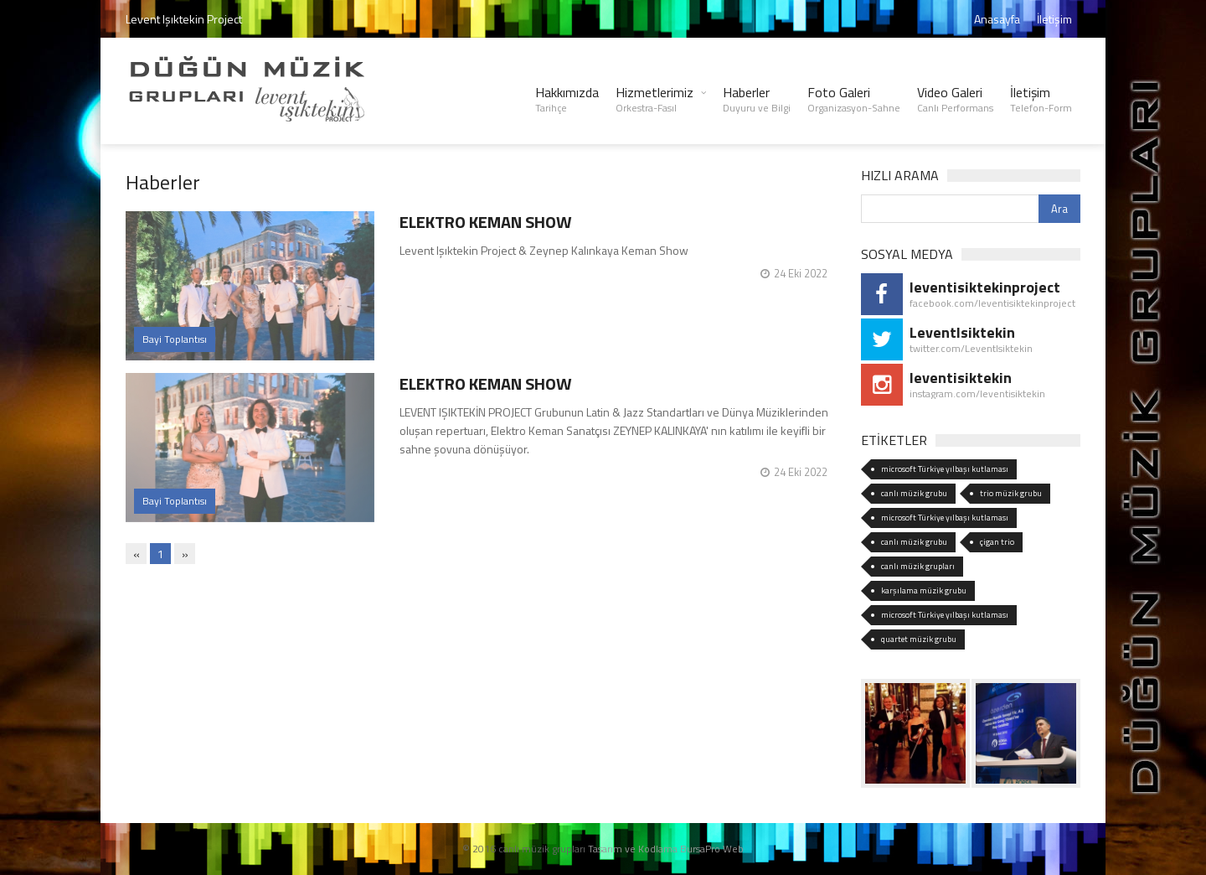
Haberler (757, 99)
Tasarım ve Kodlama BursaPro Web (666, 849)
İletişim (1054, 19)
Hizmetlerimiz (654, 99)
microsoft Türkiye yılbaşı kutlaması (944, 469)
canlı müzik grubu (914, 493)
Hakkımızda (567, 99)
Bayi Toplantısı (174, 339)
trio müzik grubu (1011, 493)
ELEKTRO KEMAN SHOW (485, 222)
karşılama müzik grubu (923, 590)
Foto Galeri (853, 99)
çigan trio (997, 542)
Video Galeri (955, 99)
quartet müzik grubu (918, 639)
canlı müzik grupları (918, 566)
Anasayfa (997, 19)
